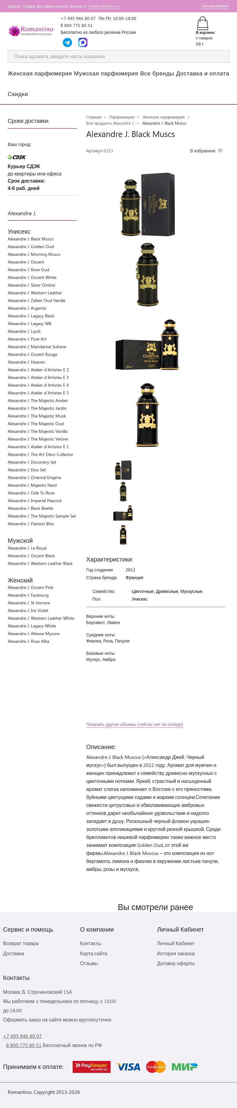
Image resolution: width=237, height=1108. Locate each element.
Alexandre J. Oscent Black (31, 555)
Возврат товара (20, 943)
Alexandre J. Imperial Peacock (35, 500)
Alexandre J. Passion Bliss (31, 523)
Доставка (13, 953)
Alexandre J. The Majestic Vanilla (37, 431)
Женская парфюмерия (40, 73)
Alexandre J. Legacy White (32, 626)
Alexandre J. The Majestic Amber (38, 400)
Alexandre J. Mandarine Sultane (37, 346)
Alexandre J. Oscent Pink (30, 587)
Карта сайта (93, 953)
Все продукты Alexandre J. (110, 123)
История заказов (176, 953)
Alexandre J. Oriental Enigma (34, 477)
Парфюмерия (122, 116)
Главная (93, 116)
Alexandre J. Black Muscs (31, 239)
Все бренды (157, 73)
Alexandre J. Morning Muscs (34, 254)
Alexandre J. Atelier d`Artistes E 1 (38, 446)
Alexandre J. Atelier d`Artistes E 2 (38, 370)
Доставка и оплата (53, 6)
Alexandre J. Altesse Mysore (33, 633)
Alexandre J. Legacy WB (29, 323)
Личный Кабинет (176, 943)
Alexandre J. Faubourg (28, 595)
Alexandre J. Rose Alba (28, 641)
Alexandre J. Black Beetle (30, 508)
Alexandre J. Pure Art (27, 339)
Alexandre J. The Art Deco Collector (40, 454)
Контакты (78, 6)
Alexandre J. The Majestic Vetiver (38, 439)
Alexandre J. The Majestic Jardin (37, 408)
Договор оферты (176, 963)
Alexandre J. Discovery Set (32, 462)
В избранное (202, 151)
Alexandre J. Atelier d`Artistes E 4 (38, 385)
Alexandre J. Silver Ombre (31, 285)
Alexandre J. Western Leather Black (40, 563)
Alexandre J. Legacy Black (31, 316)
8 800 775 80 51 (77, 25)
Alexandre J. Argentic (27, 308)
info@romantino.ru (103, 5)
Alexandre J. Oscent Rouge (32, 354)
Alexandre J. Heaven (26, 362)
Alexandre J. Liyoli (24, 331)
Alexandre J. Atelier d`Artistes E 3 (38, 377)
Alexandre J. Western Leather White (41, 618)
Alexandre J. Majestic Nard (32, 485)
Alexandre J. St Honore (29, 603)
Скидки (29, 6)
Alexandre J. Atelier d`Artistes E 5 (38, 393)
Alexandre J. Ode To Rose (31, 493)
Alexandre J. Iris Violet (28, 610)
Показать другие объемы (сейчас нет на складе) (134, 724)
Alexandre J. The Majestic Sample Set (42, 516)
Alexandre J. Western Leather (35, 293)
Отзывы (89, 963)
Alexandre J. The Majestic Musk (37, 416)
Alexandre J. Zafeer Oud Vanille (36, 300)
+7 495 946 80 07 (78, 18)
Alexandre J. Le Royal (27, 548)
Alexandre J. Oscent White (32, 277)
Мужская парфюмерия (106, 73)
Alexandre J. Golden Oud (31, 246)
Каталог (14, 6)
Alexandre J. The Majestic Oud (36, 423)
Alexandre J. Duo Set (27, 470)
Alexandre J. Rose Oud (28, 269)
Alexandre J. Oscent (26, 262)
